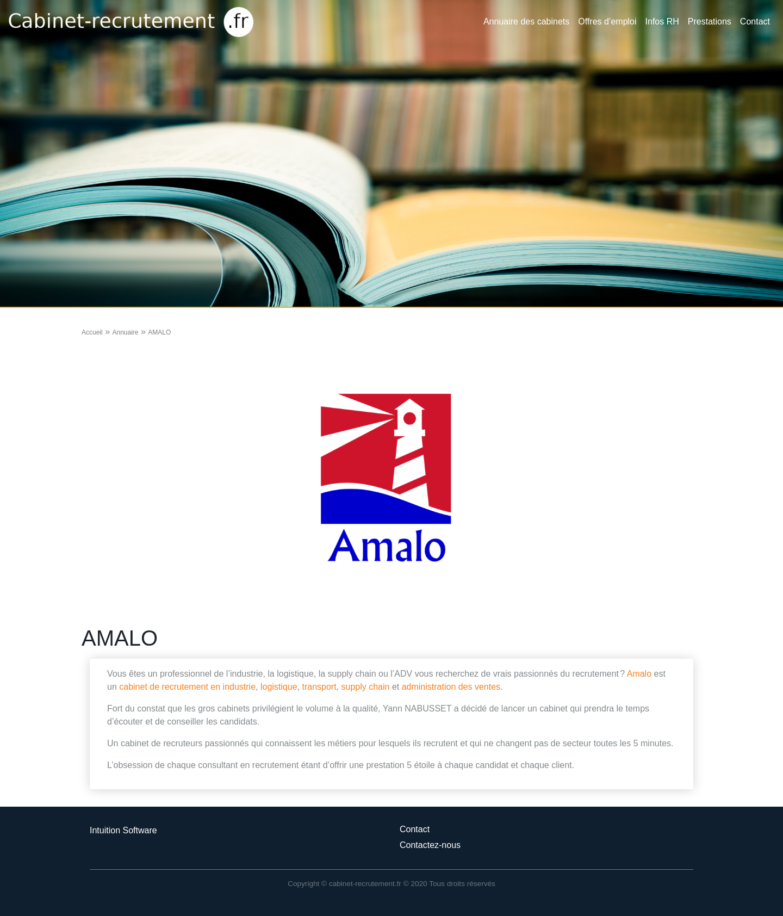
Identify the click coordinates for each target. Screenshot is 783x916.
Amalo (639, 673)
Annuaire (125, 332)
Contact (755, 21)
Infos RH (662, 21)
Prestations (709, 21)
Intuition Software (123, 830)
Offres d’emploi (607, 21)
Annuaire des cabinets (526, 21)
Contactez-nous (430, 845)
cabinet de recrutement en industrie (187, 686)
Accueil (92, 332)
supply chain (365, 686)
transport (319, 686)
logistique (278, 686)
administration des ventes (451, 686)
